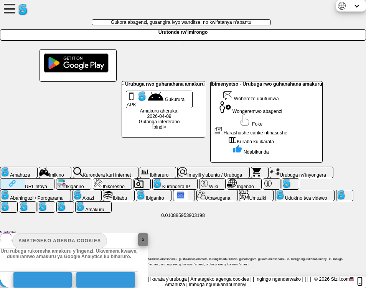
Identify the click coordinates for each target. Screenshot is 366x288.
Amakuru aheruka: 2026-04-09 (159, 113)
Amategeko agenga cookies (59, 240)
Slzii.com (340, 279)
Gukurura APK (156, 99)
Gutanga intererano (159, 121)
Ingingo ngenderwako (278, 279)
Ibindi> (159, 127)
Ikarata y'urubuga (168, 279)
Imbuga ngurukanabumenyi (217, 284)
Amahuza (175, 284)
